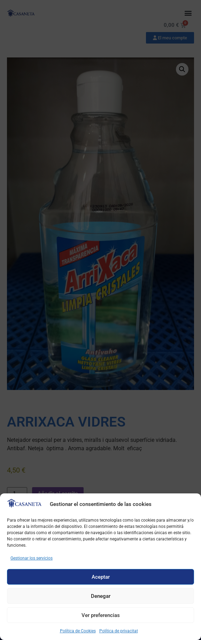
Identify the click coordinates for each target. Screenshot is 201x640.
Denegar (100, 596)
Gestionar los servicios (31, 558)
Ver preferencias (101, 615)
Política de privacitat (118, 631)
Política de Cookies (78, 631)
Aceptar (101, 577)
